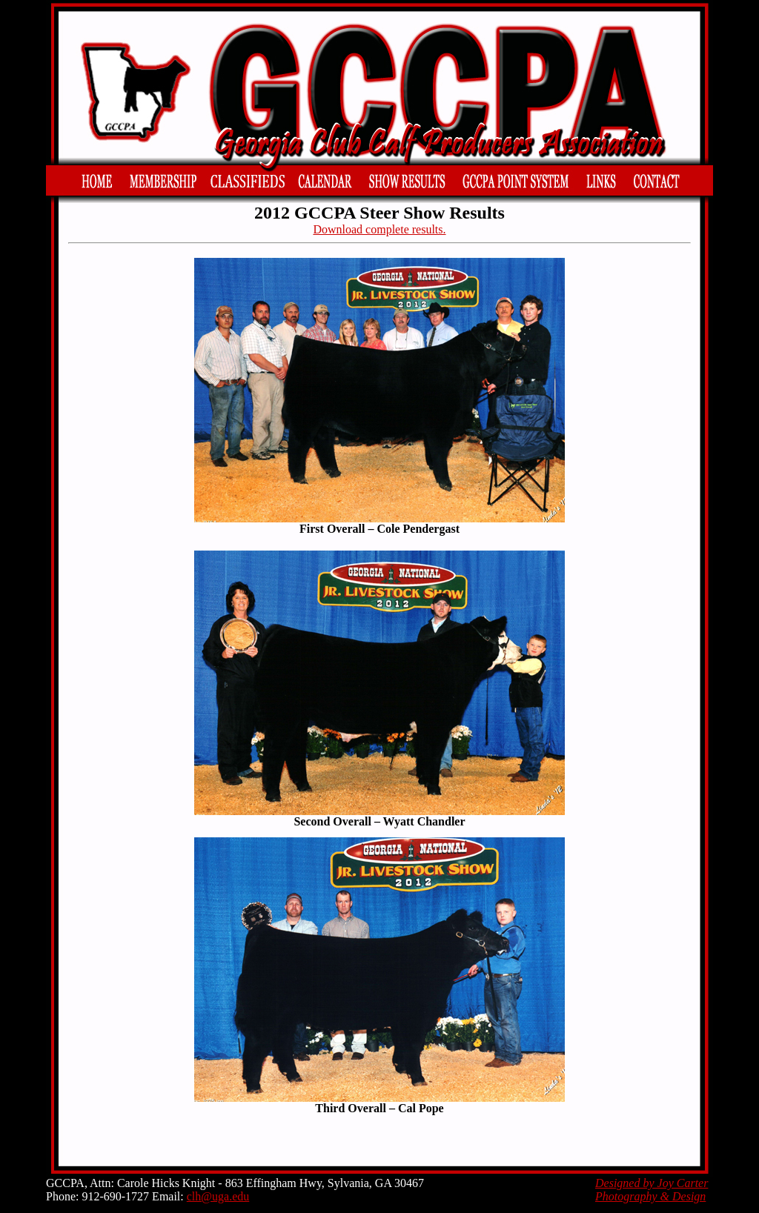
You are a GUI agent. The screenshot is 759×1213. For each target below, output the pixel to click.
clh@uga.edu (218, 1196)
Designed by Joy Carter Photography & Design (651, 1190)
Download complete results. (379, 229)
